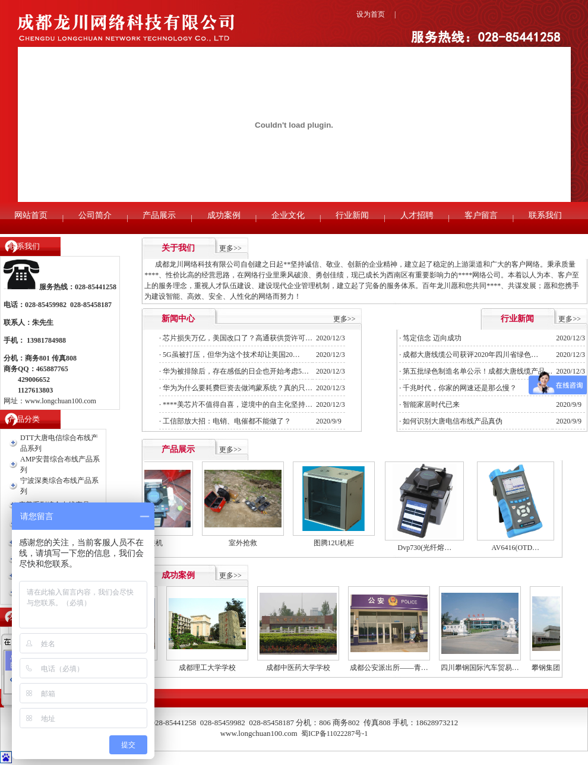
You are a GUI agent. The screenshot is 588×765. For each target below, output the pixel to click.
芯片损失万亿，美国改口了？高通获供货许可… (237, 338)
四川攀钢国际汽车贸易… (488, 667)
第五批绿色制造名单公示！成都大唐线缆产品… (477, 371)
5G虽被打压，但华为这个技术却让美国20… (231, 354)
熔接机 (156, 543)
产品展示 (159, 215)
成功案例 (224, 215)
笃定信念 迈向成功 (432, 338)
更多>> (230, 248)
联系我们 (545, 215)
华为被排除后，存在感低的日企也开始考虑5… (236, 371)
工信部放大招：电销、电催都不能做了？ (227, 421)
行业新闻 (352, 215)
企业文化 (288, 215)
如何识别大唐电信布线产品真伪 (452, 421)
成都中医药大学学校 (306, 667)
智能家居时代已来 (431, 404)
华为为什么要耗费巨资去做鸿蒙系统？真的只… (237, 388)
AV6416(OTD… (519, 547)
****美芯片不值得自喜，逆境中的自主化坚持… (237, 404)
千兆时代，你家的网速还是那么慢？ (460, 388)
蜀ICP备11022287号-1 (334, 733)
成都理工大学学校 (215, 667)
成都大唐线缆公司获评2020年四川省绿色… (470, 354)
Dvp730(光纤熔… (429, 547)
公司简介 (95, 215)
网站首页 (31, 215)
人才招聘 (417, 215)
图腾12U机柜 (338, 543)
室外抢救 (247, 543)
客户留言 (481, 215)
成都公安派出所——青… (397, 667)
